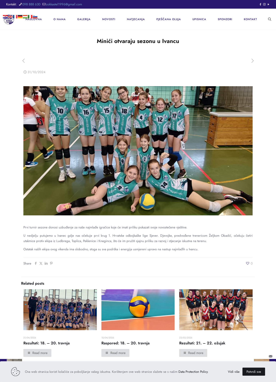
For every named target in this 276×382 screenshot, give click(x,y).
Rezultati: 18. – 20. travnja (46, 343)
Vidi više (234, 371)
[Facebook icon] (260, 4)
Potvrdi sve (253, 371)
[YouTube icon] (268, 4)
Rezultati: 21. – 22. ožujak (202, 343)
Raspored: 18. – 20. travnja (125, 343)
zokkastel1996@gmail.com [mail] (64, 4)
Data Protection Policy (193, 371)
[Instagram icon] (264, 4)
